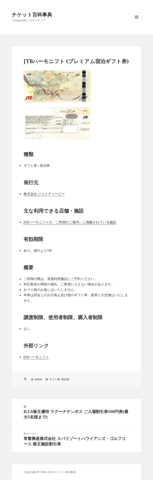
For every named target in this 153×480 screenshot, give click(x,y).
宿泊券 (65, 379)
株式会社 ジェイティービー (44, 193)
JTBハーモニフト (36, 357)
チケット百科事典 (32, 14)
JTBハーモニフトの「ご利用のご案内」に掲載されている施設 (70, 222)
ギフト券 (54, 379)
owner (38, 379)
